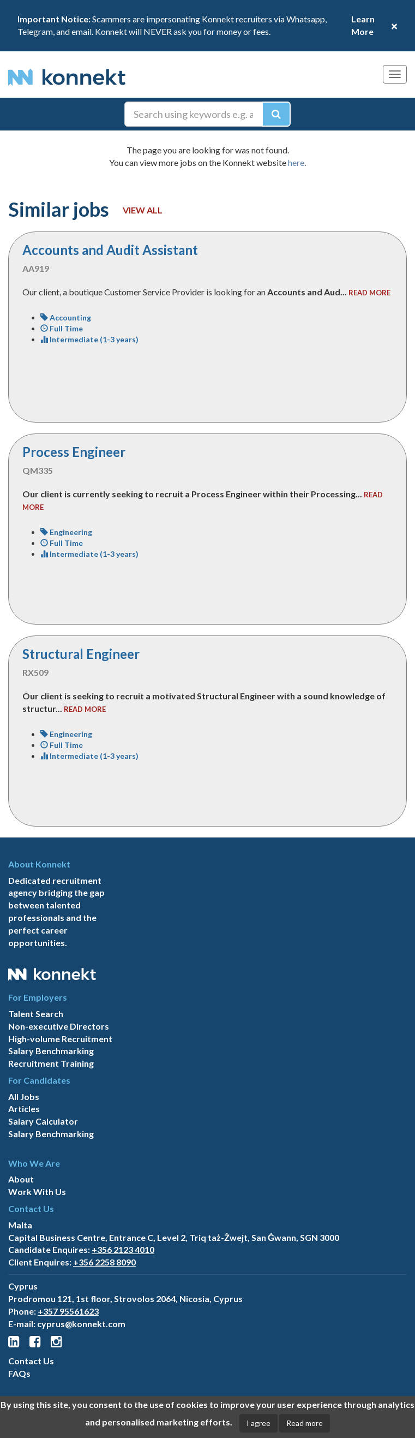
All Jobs (23, 1096)
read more (369, 292)
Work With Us (37, 1191)
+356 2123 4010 (123, 1249)
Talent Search (35, 1013)
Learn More (363, 25)
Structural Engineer (81, 654)
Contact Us (31, 1361)
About (21, 1179)
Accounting (65, 317)
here (296, 162)
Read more (304, 1423)
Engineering (66, 532)
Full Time (61, 328)
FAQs (19, 1373)
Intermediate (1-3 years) (89, 339)
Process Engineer (73, 452)
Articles (24, 1108)
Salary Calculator (43, 1121)
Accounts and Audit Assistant (110, 250)
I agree (258, 1423)
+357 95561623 (68, 1311)
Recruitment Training (51, 1063)
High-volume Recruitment (60, 1038)
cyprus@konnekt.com (81, 1323)
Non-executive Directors (58, 1026)
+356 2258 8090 (104, 1262)
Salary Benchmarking (51, 1050)
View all (143, 210)
